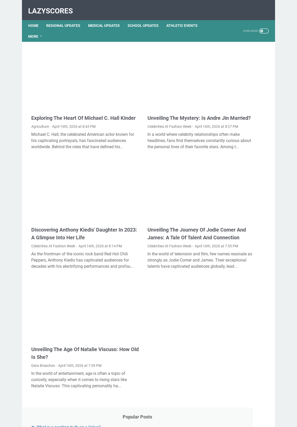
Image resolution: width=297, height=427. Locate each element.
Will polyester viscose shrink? (237, 224)
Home (36, 18)
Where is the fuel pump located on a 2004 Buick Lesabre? (233, 168)
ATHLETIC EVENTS (185, 18)
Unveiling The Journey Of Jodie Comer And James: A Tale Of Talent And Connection (149, 220)
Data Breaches (43, 354)
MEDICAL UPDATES (107, 18)
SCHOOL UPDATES (146, 18)
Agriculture (40, 110)
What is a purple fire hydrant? (237, 198)
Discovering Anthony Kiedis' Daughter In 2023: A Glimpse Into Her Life (64, 220)
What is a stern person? (232, 278)
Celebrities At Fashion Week (135, 110)
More (36, 29)
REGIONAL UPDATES (66, 18)
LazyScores (53, 6)
